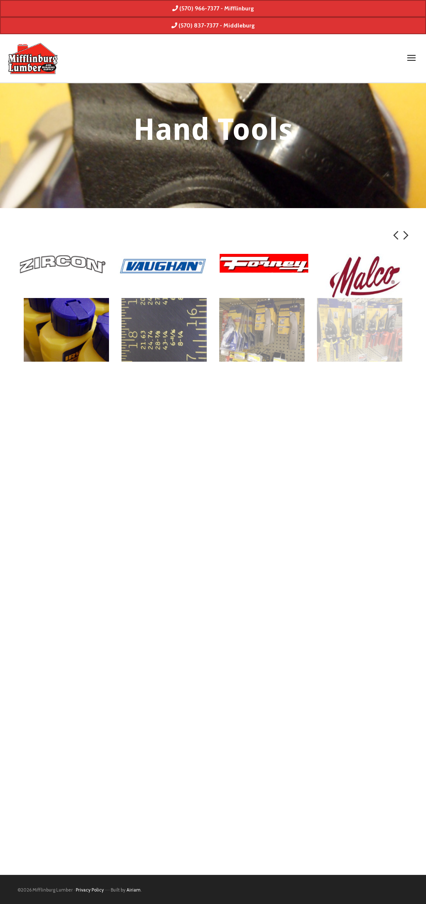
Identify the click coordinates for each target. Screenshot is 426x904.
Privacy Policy (90, 890)
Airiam (133, 890)
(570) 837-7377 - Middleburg (213, 25)
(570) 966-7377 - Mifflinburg (213, 8)
